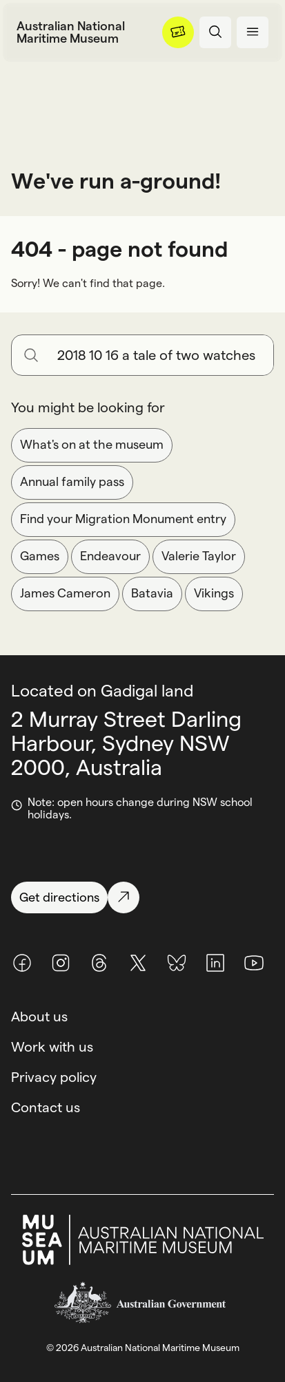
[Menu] (178, 32)
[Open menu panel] (252, 32)
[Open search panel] (215, 32)
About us (39, 1016)
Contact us (45, 1107)
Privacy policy (54, 1077)
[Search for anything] (159, 355)
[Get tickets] (178, 32)
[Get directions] (142, 897)
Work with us (52, 1046)
